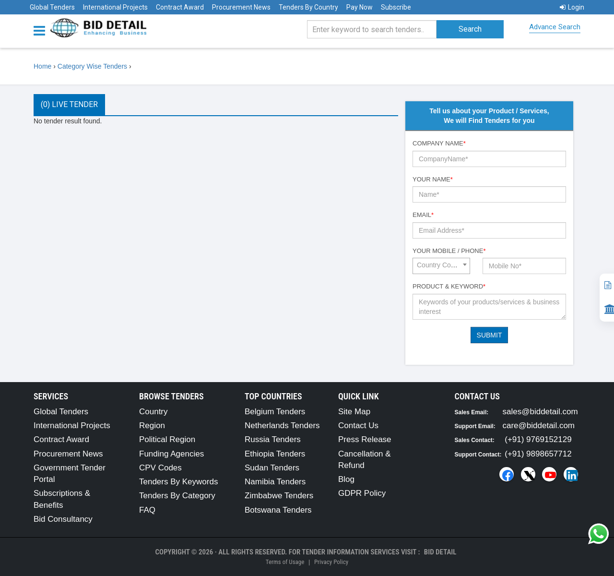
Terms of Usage (285, 561)
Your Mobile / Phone (449, 250)
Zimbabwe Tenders (279, 495)
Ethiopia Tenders (275, 453)
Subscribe (396, 7)
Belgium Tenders (275, 411)
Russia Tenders (273, 439)
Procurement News (241, 7)
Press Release (364, 439)
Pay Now (359, 7)
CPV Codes (160, 467)
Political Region (167, 439)
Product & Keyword (449, 286)
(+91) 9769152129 (538, 439)
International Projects (115, 7)
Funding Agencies (171, 453)
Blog (346, 479)
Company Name (439, 143)
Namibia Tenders (275, 481)
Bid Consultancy (63, 519)
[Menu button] (42, 30)
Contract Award (180, 7)
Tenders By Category (177, 495)
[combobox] (441, 266)
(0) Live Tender (69, 104)
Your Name (433, 179)
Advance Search (554, 27)
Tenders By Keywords (178, 481)
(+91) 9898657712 (538, 453)
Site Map (354, 411)
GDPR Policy (362, 493)
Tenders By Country (308, 7)
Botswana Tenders (278, 510)
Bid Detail (440, 552)
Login (572, 7)
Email (423, 214)
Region (152, 425)
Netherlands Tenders (282, 425)
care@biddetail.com (539, 425)
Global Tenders (52, 7)
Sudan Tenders (272, 467)
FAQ (147, 510)
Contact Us (358, 425)
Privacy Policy (331, 561)
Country (153, 411)
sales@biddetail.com (540, 411)
